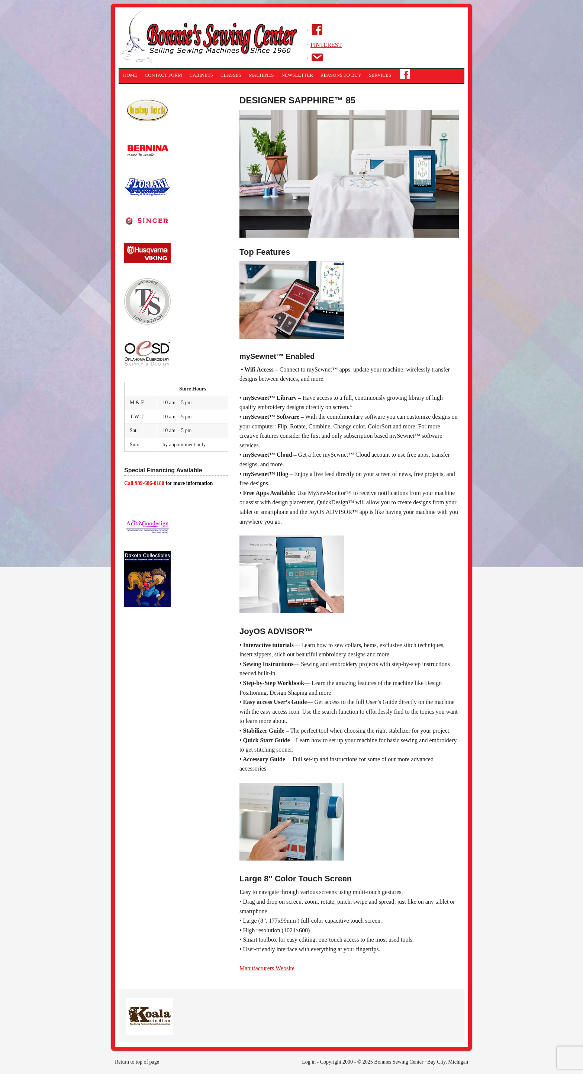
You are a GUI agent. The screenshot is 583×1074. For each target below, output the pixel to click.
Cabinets (201, 75)
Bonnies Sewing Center (212, 39)
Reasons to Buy (341, 75)
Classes (230, 75)
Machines (261, 75)
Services (380, 75)
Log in (309, 1062)
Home (130, 75)
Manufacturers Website (266, 968)
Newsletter (297, 75)
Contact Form (163, 75)
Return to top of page (137, 1062)
